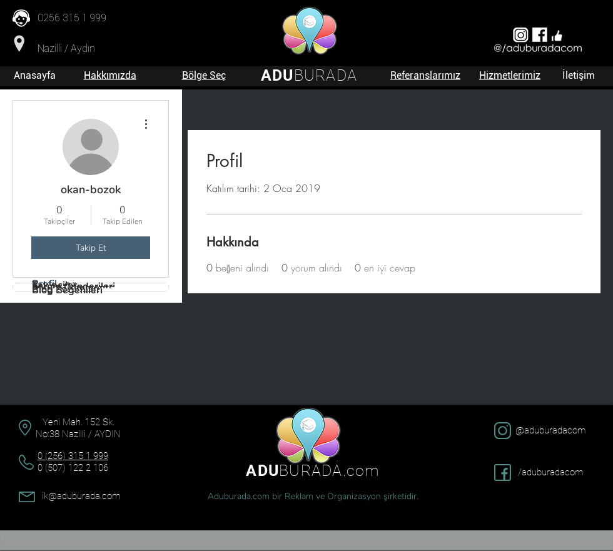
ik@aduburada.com (81, 496)
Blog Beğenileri (67, 290)
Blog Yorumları (65, 289)
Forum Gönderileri (73, 286)
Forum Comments (73, 287)
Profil (44, 284)
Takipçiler (54, 285)
